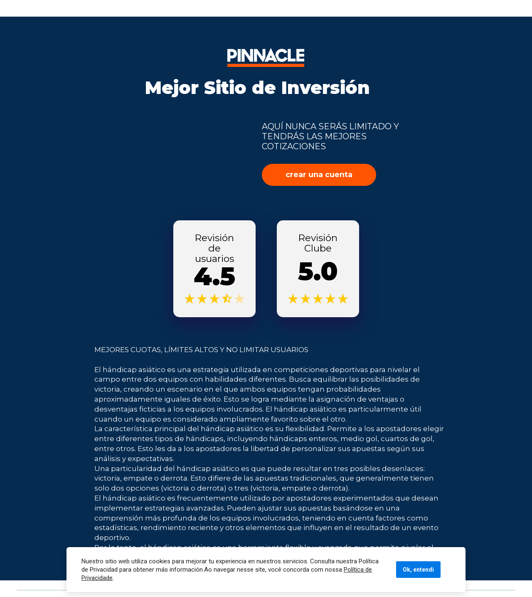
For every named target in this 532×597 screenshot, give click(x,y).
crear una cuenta (319, 174)
